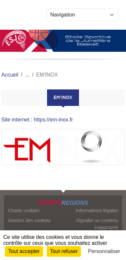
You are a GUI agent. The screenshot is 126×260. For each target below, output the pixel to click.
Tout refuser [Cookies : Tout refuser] (64, 251)
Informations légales (97, 210)
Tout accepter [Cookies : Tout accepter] (24, 251)
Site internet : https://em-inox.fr (37, 119)
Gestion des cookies (29, 220)
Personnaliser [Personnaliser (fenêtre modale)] (104, 251)
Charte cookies (23, 210)
